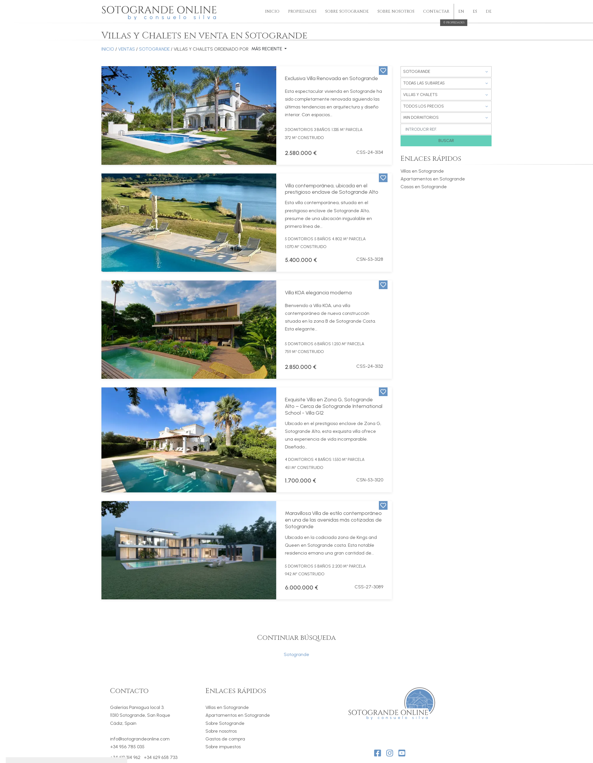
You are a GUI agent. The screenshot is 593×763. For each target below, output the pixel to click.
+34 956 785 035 (127, 746)
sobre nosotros (395, 11)
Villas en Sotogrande (422, 171)
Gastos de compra (225, 739)
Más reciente (267, 48)
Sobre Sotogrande (347, 11)
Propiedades (302, 11)
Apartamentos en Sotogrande (433, 179)
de (489, 11)
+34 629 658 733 (160, 757)
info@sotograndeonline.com (140, 739)
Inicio (272, 11)
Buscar (446, 140)
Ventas (126, 49)
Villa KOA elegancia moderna (318, 292)
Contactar (436, 12)
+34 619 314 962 (125, 757)
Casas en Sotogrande (424, 186)
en (461, 11)
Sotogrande (154, 49)
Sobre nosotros (221, 731)
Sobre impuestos (223, 746)
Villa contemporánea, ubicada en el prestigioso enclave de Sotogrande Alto (331, 188)
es (475, 11)
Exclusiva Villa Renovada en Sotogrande (331, 78)
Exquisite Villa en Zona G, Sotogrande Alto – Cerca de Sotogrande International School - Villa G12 (333, 406)
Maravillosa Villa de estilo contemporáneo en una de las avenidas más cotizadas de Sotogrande (333, 520)
